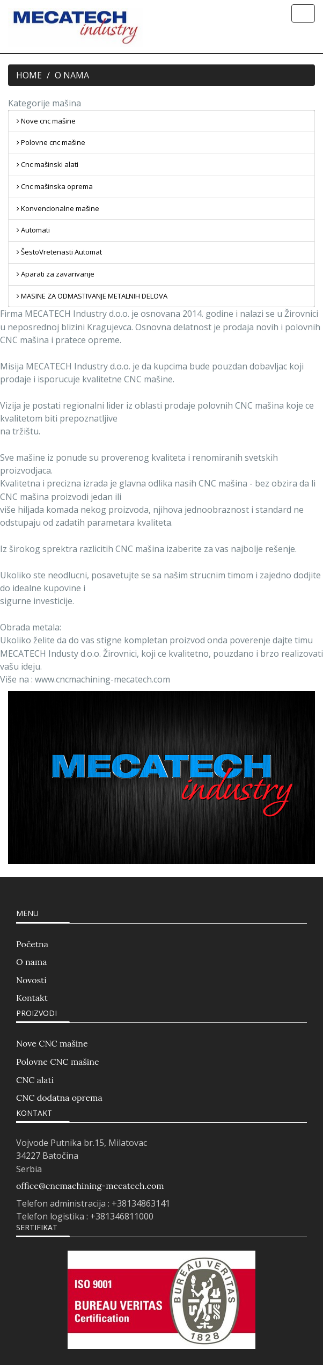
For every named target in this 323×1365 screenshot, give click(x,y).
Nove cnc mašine (46, 121)
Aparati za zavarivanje (55, 274)
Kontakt (32, 997)
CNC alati (35, 1079)
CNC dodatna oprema (59, 1097)
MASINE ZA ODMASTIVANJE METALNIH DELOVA (92, 296)
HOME (29, 75)
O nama (31, 961)
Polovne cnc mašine (51, 142)
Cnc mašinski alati (47, 164)
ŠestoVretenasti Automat (59, 252)
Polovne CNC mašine (57, 1061)
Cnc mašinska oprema (55, 186)
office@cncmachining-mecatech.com (90, 1185)
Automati (33, 230)
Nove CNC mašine (52, 1043)
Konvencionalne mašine (58, 208)
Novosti (31, 980)
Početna (32, 944)
